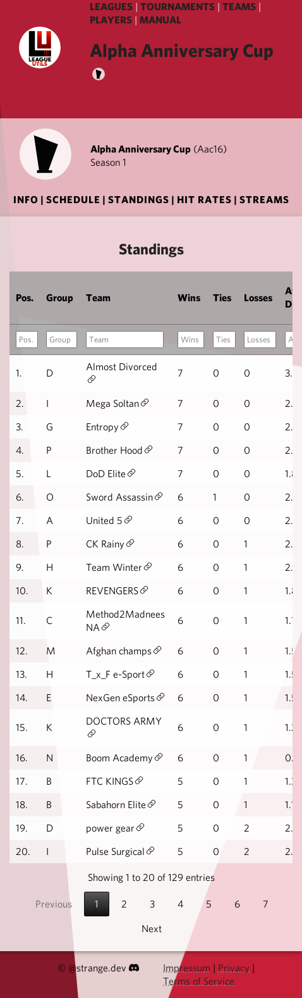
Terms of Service (198, 981)
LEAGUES (111, 6)
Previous (53, 904)
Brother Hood (114, 450)
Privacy (234, 968)
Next (152, 928)
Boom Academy (119, 757)
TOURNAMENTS (177, 6)
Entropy (102, 427)
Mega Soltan (112, 403)
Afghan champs (119, 651)
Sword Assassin (119, 497)
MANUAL (160, 20)
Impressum (186, 968)
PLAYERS (111, 20)
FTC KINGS (109, 781)
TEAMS (239, 6)
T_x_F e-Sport (115, 674)
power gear (110, 828)
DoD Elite (106, 473)
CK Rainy (105, 544)
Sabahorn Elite (116, 804)
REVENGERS (112, 590)
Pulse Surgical (115, 851)
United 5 (104, 520)
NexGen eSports (120, 697)
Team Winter (114, 567)
